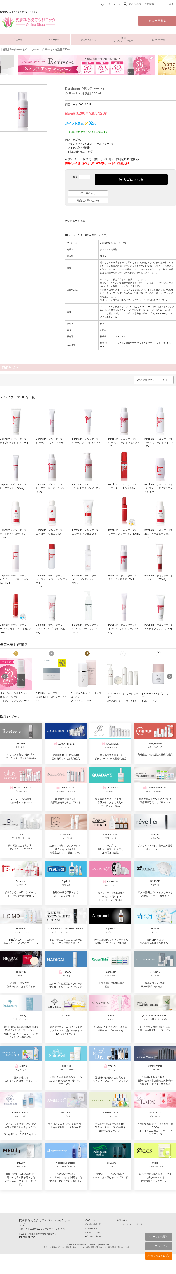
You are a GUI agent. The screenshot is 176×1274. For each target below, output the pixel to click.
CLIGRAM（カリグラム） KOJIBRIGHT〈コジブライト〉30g (51, 697)
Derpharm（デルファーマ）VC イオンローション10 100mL (86, 628)
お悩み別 (73, 151)
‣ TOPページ (90, 1220)
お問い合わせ (158, 39)
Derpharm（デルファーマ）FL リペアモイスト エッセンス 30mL (16, 628)
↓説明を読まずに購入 (159, 1255)
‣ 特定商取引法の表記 (94, 1236)
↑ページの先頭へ (158, 1236)
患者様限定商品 (88, 39)
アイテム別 (74, 147)
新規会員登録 (157, 21)
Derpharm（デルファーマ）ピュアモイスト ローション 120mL (50, 488)
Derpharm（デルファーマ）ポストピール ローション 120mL (14, 534)
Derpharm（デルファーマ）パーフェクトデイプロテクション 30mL (159, 488)
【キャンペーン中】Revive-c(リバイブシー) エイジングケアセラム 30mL (15, 697)
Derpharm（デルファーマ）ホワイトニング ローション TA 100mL (14, 579)
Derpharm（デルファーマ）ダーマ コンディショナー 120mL (86, 579)
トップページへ (158, 1246)
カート (117, 4)
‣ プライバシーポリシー (94, 1232)
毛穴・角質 (86, 151)
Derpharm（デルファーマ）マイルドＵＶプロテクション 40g (51, 628)
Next (169, 676)
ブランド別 (74, 143)
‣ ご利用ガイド (91, 1228)
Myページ (105, 4)
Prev (5, 676)
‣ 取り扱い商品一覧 (93, 1224)
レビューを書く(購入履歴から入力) (86, 234)
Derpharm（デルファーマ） (98, 143)
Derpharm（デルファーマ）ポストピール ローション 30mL (158, 534)
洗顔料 (86, 147)
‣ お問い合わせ (122, 1220)
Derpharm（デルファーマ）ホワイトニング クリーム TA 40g (123, 628)
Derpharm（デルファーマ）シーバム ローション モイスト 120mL (124, 442)
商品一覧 (17, 39)
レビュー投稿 (53, 39)
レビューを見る (75, 220)
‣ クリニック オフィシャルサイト (129, 1224)
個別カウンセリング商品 (123, 39)
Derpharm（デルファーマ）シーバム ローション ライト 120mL (158, 442)
